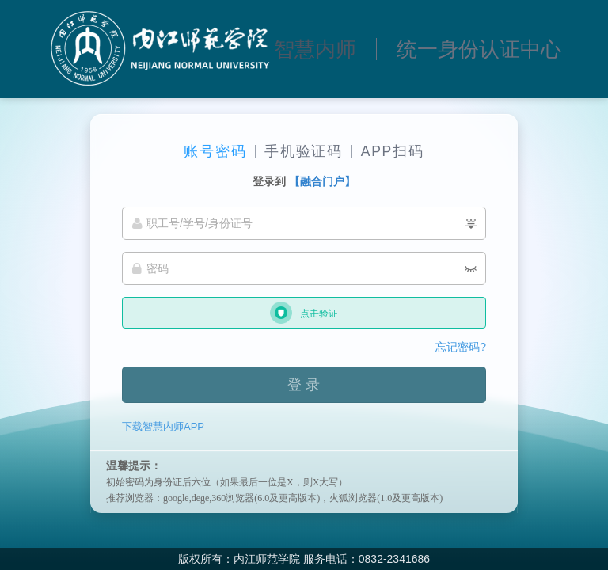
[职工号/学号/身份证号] (304, 223)
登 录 (303, 385)
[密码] (304, 268)
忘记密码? (460, 346)
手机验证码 (303, 151)
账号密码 (215, 151)
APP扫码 (392, 151)
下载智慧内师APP (163, 426)
